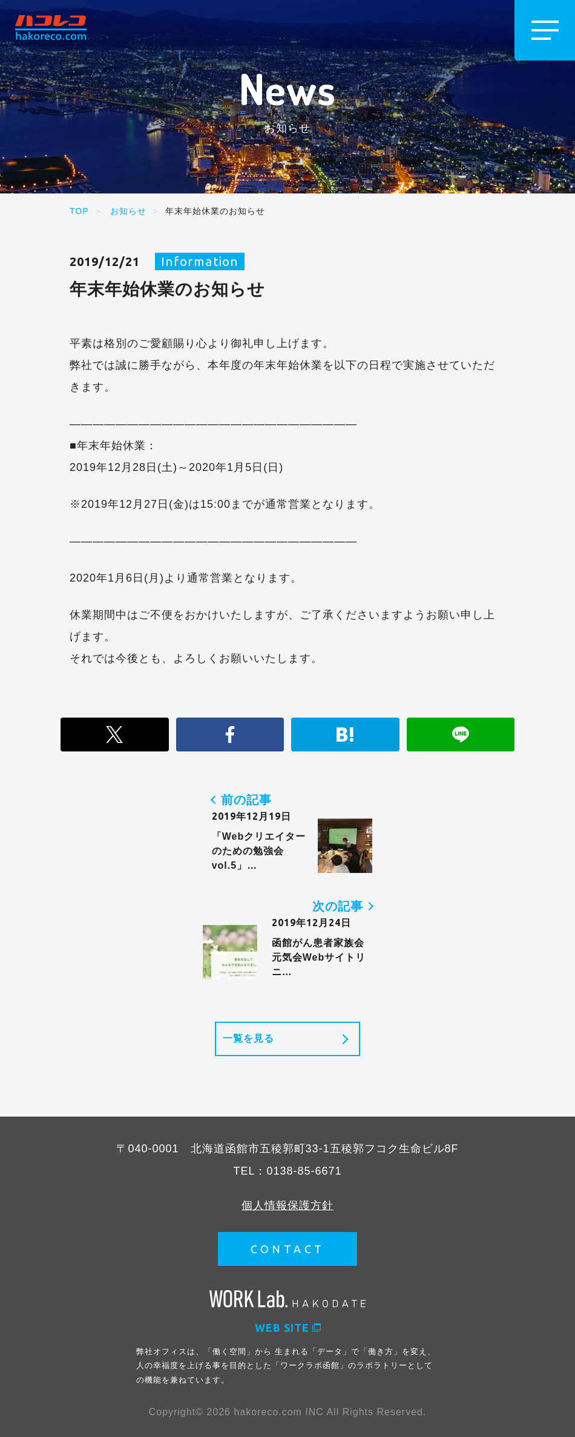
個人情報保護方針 (288, 1205)
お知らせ (128, 211)
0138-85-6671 (303, 1170)
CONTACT (288, 1248)
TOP (79, 211)
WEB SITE (288, 1327)
